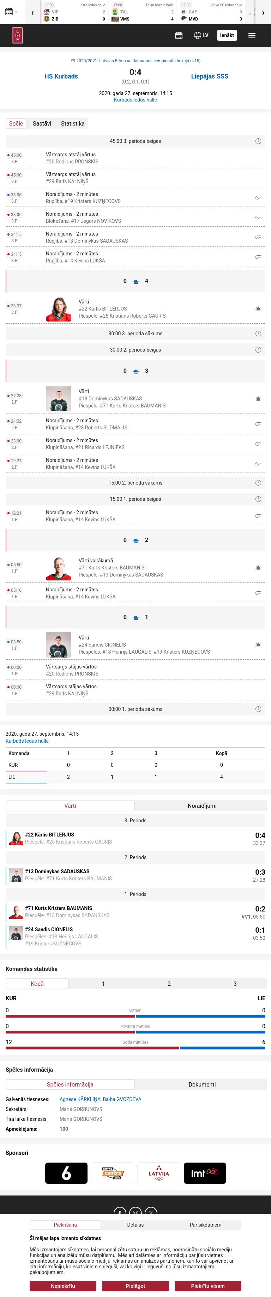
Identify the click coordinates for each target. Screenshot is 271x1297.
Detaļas (135, 1225)
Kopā (37, 983)
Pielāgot (135, 1286)
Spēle (16, 123)
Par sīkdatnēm (206, 1225)
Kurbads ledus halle (135, 100)
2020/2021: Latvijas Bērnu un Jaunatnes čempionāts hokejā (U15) (139, 60)
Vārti (70, 806)
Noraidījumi (202, 806)
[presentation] (32, 12)
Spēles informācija (70, 1084)
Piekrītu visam (208, 1286)
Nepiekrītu (63, 1286)
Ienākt (227, 35)
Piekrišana (65, 1225)
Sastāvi (42, 123)
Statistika (73, 123)
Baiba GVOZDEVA (122, 1099)
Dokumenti (202, 1084)
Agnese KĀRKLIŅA (80, 1099)
